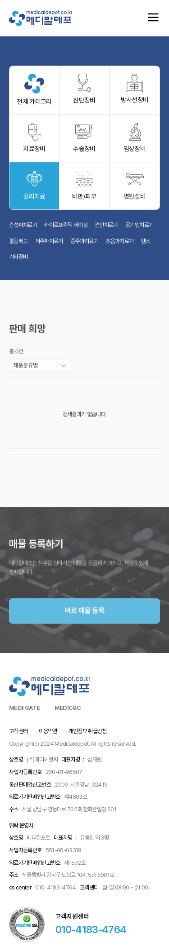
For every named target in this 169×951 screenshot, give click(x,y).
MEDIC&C (68, 707)
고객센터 (18, 731)
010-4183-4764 (91, 929)
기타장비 (18, 260)
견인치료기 (106, 228)
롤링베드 (18, 244)
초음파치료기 (119, 244)
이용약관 (48, 731)
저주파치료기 (49, 244)
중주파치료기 (84, 244)
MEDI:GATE (24, 707)
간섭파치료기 (23, 228)
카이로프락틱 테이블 (65, 228)
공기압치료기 (139, 228)
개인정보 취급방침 (88, 731)
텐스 (146, 244)
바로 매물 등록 (84, 627)
